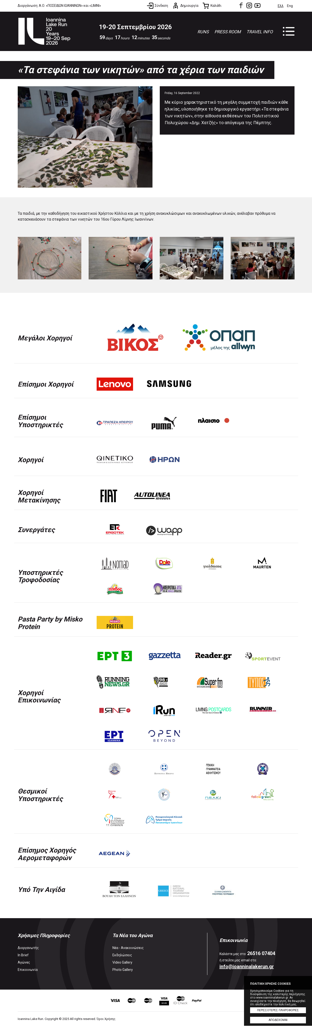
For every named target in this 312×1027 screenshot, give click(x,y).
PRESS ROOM (227, 32)
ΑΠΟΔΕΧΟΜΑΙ (278, 1020)
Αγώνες (24, 963)
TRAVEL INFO (259, 32)
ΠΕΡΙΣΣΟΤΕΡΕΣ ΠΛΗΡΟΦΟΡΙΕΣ (278, 1010)
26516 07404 (261, 954)
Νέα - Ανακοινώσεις (128, 948)
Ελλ (281, 6)
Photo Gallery (122, 970)
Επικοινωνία (28, 970)
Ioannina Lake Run (45, 32)
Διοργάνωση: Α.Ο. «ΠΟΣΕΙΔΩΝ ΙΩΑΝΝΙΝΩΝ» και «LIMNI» (59, 6)
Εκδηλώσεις (122, 956)
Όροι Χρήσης (106, 1019)
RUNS (203, 32)
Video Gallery (122, 963)
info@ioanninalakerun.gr (246, 967)
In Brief (23, 956)
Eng (290, 6)
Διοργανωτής (28, 948)
